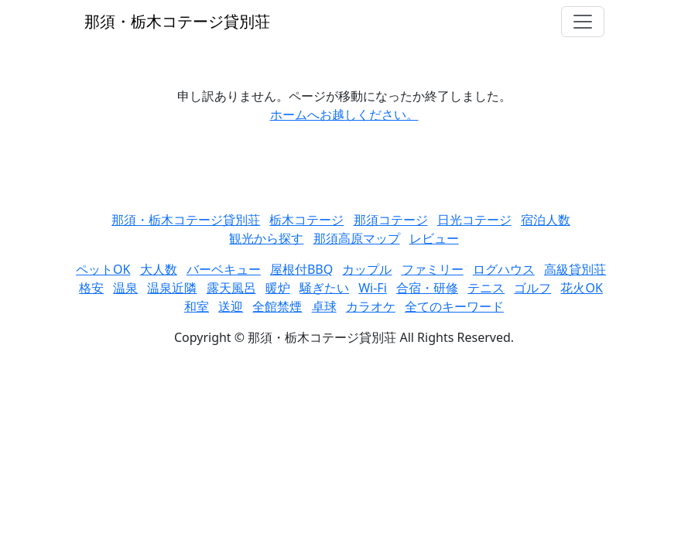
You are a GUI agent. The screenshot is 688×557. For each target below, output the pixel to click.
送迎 (230, 306)
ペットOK (103, 269)
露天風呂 (231, 287)
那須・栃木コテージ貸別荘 (177, 21)
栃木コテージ (306, 219)
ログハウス (504, 269)
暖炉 (277, 287)
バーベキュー (224, 269)
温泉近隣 (172, 287)
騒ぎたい (324, 287)
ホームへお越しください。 (344, 114)
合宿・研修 (427, 287)
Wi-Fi (372, 287)
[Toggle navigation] (582, 21)
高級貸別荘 (575, 269)
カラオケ (370, 306)
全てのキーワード (454, 306)
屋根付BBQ (301, 269)
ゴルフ (532, 287)
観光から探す (266, 238)
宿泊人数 (545, 219)
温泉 (125, 287)
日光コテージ (474, 219)
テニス (486, 287)
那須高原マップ (356, 238)
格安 (91, 287)
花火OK (581, 287)
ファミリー (433, 269)
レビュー (434, 238)
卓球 (324, 306)
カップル (367, 269)
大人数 (158, 269)
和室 (196, 306)
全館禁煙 (277, 306)
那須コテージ (391, 219)
